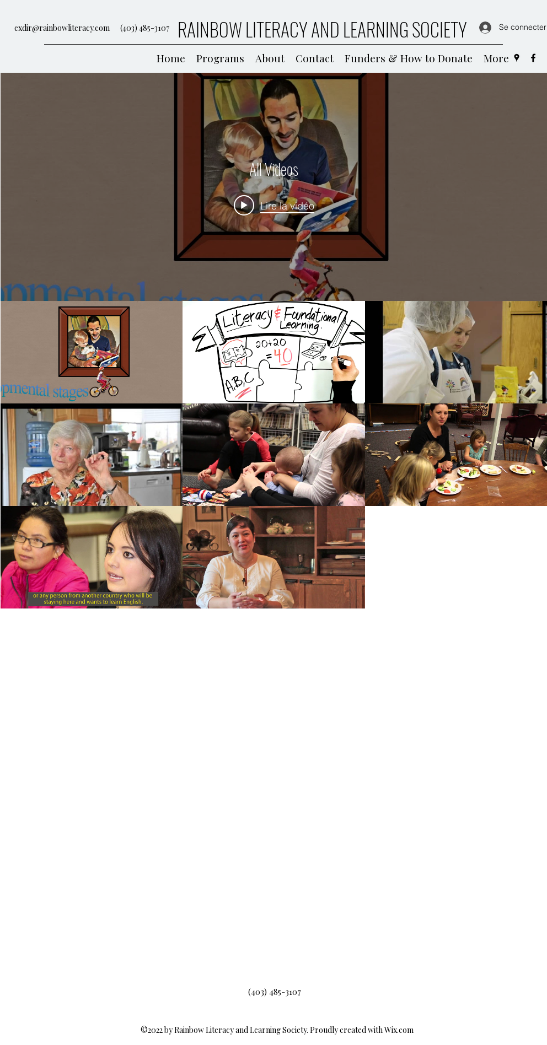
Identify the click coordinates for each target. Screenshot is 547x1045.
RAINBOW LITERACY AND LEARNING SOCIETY (322, 29)
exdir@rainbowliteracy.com (62, 28)
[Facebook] (533, 57)
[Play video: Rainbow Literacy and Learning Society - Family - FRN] (273, 205)
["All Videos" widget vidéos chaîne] (274, 545)
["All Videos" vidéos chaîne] (274, 659)
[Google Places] (516, 57)
